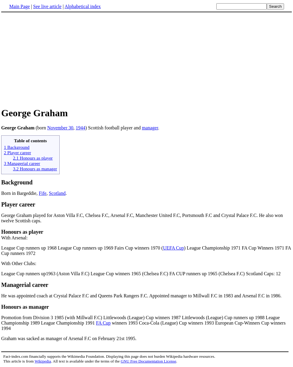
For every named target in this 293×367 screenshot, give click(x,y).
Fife (43, 193)
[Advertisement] (51, 59)
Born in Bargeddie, (20, 193)
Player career (18, 204)
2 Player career (17, 152)
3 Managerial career (22, 163)
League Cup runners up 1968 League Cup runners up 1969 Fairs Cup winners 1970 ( (82, 247)
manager (150, 127)
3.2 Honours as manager (35, 168)
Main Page (19, 6)
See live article (47, 6)
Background (17, 182)
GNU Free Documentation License (148, 361)
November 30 (60, 127)
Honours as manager (25, 307)
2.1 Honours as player (33, 157)
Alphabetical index (82, 6)
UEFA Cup (173, 247)
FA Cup (103, 322)
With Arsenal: (14, 237)
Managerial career (24, 285)
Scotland (57, 193)
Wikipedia (43, 361)
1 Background (17, 147)
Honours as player (22, 232)
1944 (80, 127)
